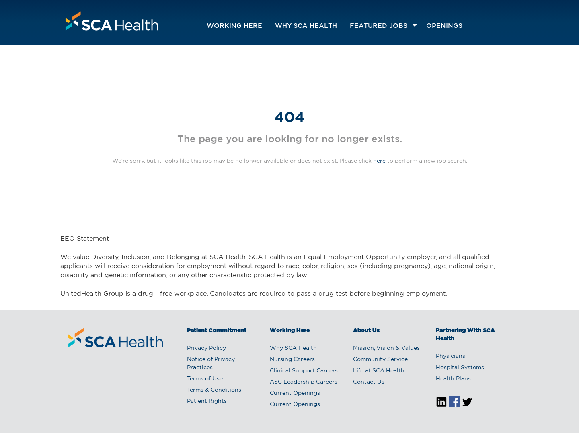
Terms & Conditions (214, 390)
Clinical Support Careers (304, 371)
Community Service (380, 359)
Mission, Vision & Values (386, 348)
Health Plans (453, 379)
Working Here (234, 26)
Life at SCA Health (378, 371)
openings (444, 26)
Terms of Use (205, 379)
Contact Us (368, 382)
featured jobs (378, 26)
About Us (366, 330)
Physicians (450, 356)
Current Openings (295, 393)
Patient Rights (207, 401)
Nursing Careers (292, 359)
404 (289, 118)
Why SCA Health (306, 26)
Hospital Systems (460, 367)
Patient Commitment (216, 330)
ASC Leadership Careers (303, 382)
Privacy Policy (206, 348)
